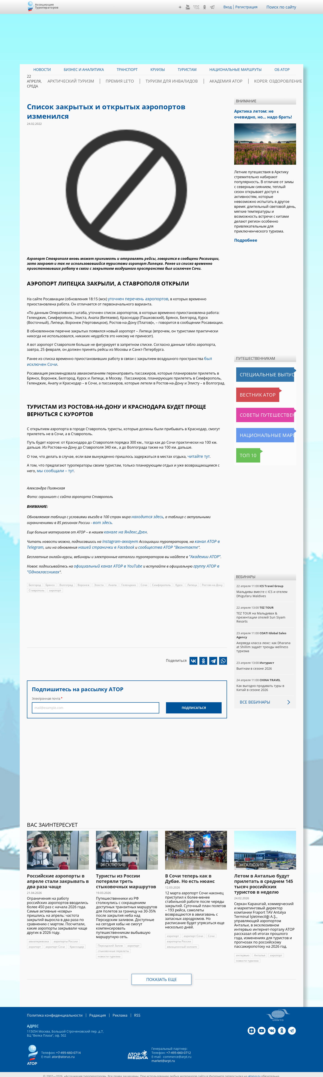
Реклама (110, 1012)
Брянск (50, 573)
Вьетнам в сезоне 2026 (253, 666)
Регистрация (250, 6)
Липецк (191, 573)
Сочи (143, 573)
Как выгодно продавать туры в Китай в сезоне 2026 (264, 685)
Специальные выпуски (257, 372)
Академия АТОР (232, 81)
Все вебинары (253, 699)
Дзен (183, 7)
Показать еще (161, 976)
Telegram (215, 7)
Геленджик (128, 573)
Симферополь (160, 573)
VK (199, 7)
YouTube (191, 7)
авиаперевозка (39, 939)
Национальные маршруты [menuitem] (236, 69)
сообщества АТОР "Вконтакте (156, 538)
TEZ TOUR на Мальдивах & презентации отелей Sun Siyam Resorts (260, 614)
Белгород (35, 573)
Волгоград (66, 573)
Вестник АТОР (249, 392)
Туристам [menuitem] (187, 69)
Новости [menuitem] (42, 69)
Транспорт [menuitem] (127, 69)
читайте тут (198, 453)
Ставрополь (36, 579)
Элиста (98, 573)
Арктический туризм (103, 81)
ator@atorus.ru (63, 1053)
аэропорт (55, 579)
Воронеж (84, 573)
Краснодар (77, 944)
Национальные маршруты (260, 432)
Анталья (259, 952)
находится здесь (145, 511)
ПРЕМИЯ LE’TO (143, 81)
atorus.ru (254, 1073)
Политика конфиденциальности (51, 1012)
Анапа (112, 573)
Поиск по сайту (283, 6)
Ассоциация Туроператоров (47, 5)
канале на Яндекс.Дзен (123, 525)
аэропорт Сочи (55, 944)
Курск (178, 573)
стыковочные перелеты (113, 948)
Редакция (90, 1012)
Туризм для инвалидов (186, 81)
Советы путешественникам (260, 412)
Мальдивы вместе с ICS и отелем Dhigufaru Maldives (261, 591)
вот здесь (101, 516)
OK (207, 7)
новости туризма (145, 948)
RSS (126, 1012)
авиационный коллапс (181, 944)
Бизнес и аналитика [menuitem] (84, 69)
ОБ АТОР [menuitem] (282, 69)
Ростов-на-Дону (211, 573)
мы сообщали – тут (53, 466)
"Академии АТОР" (203, 547)
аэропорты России (65, 939)
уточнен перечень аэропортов (135, 298)
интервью (242, 952)
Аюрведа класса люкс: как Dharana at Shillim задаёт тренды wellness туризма (264, 644)
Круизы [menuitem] (158, 69)
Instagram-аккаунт (118, 533)
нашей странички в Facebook (101, 538)
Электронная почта (46, 687)
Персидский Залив (110, 943)
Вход (231, 6)
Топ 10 (243, 453)
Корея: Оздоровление (274, 81)
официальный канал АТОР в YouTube (104, 555)
